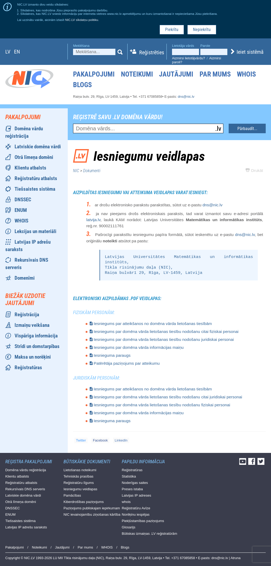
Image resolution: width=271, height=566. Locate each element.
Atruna (236, 558)
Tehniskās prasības (78, 476)
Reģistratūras (28, 367)
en (17, 51)
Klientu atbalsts (30, 168)
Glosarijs (128, 527)
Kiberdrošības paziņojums (84, 502)
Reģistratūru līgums (79, 483)
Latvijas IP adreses (136, 495)
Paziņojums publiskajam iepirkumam (92, 508)
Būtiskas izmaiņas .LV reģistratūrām (149, 534)
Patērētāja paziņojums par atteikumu (127, 363)
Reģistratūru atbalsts (36, 178)
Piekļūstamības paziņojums (143, 521)
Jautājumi (176, 74)
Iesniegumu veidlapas (80, 489)
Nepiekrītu (202, 29)
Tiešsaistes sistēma (35, 189)
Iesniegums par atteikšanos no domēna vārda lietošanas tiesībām (153, 323)
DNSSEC (23, 200)
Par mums (215, 74)
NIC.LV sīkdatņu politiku (81, 19)
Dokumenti (91, 170)
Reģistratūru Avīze (136, 508)
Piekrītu (171, 29)
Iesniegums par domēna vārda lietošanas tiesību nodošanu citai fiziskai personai (166, 331)
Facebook (100, 440)
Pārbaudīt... (247, 128)
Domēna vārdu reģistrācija (25, 470)
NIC (76, 170)
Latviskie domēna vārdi (38, 147)
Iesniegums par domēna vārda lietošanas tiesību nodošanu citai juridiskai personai (168, 397)
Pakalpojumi (94, 74)
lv (7, 51)
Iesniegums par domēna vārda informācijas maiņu (139, 347)
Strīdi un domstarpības (37, 346)
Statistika (129, 476)
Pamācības (72, 495)
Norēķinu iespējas (136, 514)
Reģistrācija (27, 314)
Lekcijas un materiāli (35, 231)
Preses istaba (132, 489)
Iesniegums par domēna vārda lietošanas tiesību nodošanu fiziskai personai (162, 405)
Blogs (82, 85)
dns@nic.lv (186, 97)
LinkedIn (121, 440)
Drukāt (254, 170)
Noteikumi (137, 74)
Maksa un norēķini (33, 357)
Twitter (81, 440)
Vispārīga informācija (36, 336)
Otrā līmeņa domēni (34, 157)
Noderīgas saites (135, 483)
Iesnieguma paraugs (112, 355)
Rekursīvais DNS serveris (25, 489)
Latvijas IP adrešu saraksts (26, 527)
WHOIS (246, 74)
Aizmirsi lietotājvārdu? (188, 58)
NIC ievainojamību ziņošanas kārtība (92, 514)
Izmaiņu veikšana (32, 325)
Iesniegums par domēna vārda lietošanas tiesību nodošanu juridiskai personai (164, 339)
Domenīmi (25, 278)
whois (126, 502)
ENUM (21, 210)
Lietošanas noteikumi (80, 470)
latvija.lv (93, 219)
